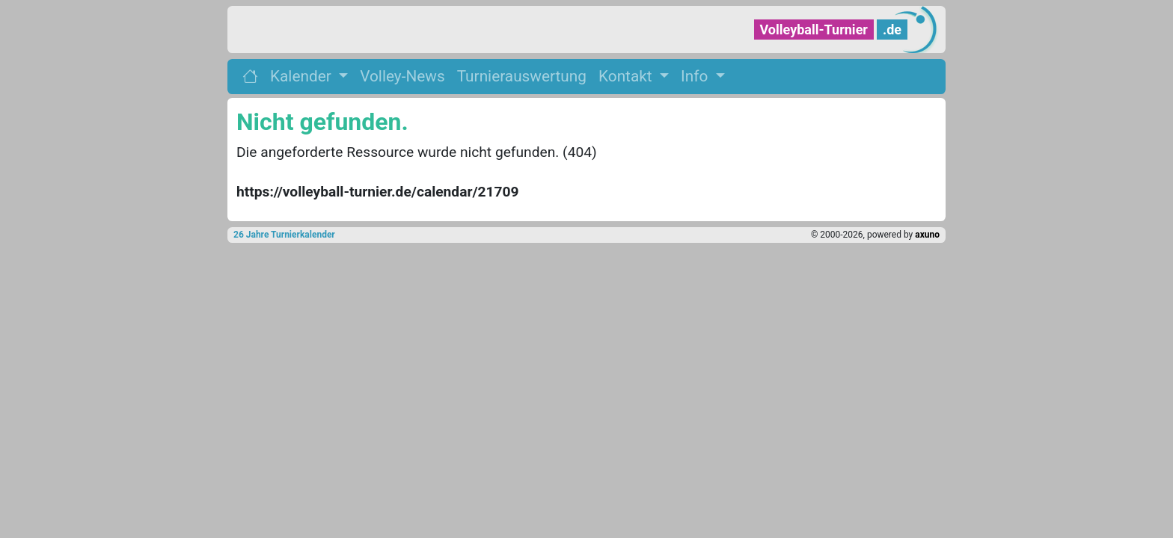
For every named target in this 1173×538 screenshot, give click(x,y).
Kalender (302, 76)
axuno (927, 234)
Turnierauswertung (521, 76)
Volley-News (402, 76)
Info (696, 76)
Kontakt (627, 76)
